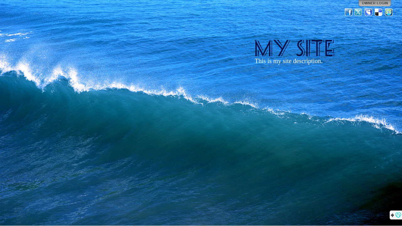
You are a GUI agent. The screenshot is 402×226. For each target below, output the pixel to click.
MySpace (368, 12)
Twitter (358, 12)
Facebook (348, 12)
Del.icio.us (378, 12)
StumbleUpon (388, 12)
